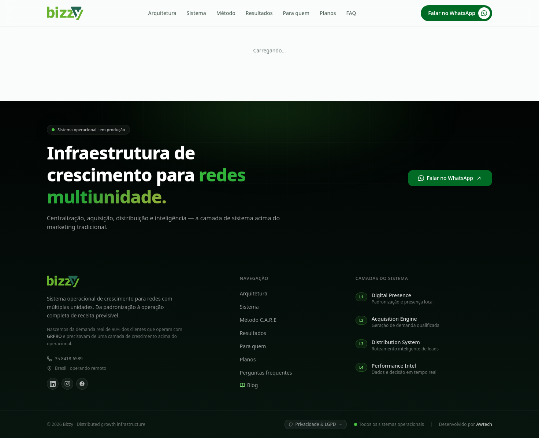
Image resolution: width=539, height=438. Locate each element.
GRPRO (54, 336)
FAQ (351, 13)
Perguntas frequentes (269, 372)
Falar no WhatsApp (459, 13)
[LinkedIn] (53, 384)
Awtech (484, 424)
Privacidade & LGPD (315, 424)
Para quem (296, 13)
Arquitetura (162, 13)
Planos (328, 13)
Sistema (196, 13)
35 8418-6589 (65, 359)
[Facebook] (82, 384)
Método (225, 13)
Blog (252, 385)
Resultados (259, 13)
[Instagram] (67, 384)
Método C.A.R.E (261, 319)
